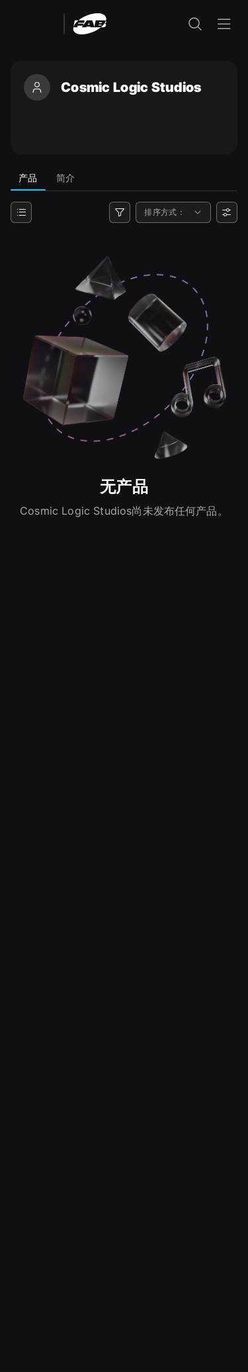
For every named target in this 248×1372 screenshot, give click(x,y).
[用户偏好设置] (226, 212)
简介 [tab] (65, 177)
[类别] (21, 212)
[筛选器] (119, 212)
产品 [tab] (28, 177)
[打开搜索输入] (195, 23)
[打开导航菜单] (224, 23)
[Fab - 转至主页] (89, 22)
